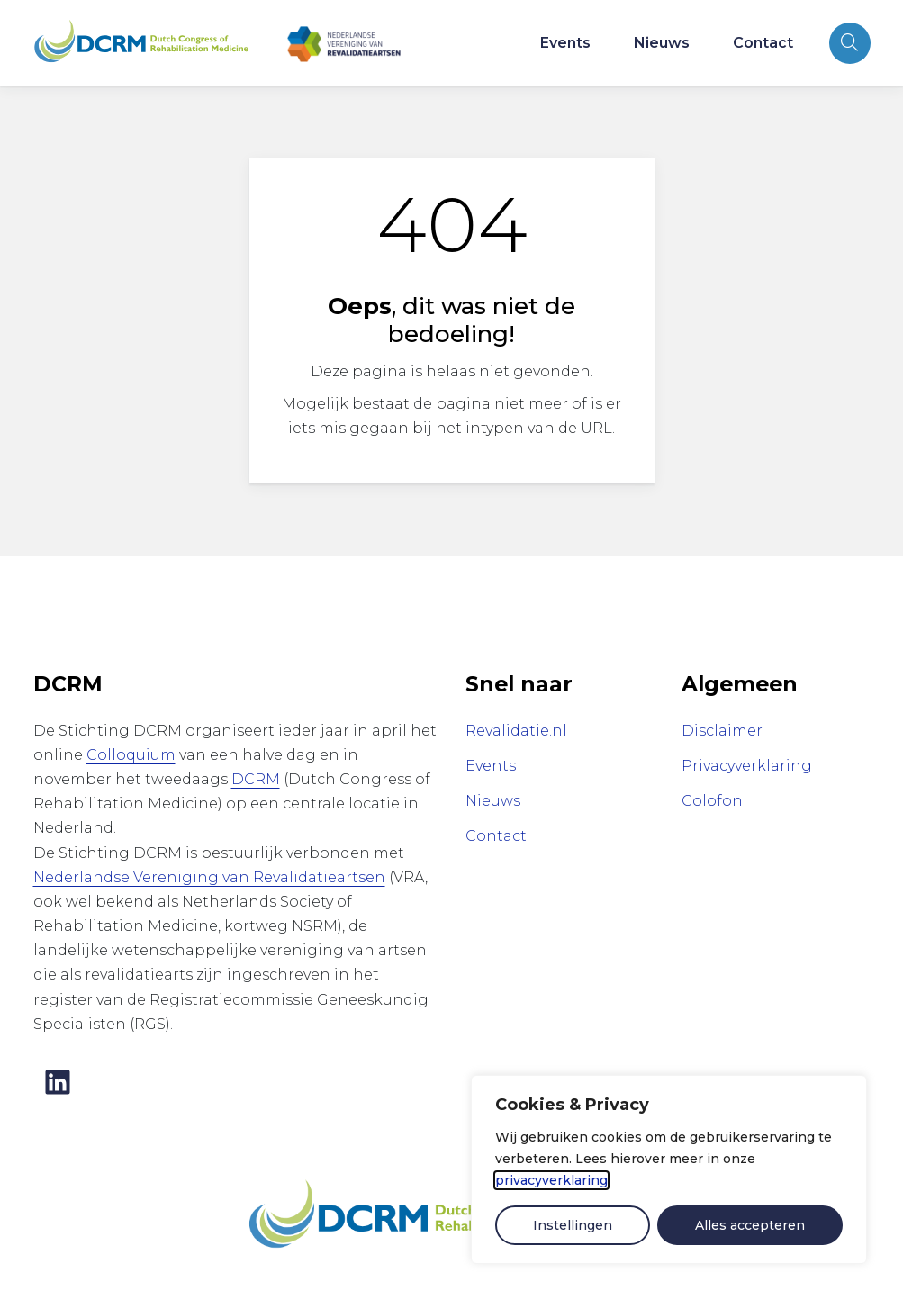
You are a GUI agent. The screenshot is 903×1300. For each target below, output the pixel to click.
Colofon (712, 800)
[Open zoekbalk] (850, 43)
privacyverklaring (551, 1180)
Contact (763, 42)
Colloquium (131, 754)
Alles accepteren (750, 1225)
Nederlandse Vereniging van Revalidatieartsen (209, 877)
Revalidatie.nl (516, 730)
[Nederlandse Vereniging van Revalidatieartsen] (344, 43)
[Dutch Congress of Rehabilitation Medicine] (421, 1214)
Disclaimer (722, 730)
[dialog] (669, 1169)
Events (565, 42)
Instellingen (572, 1225)
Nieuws (662, 42)
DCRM (255, 779)
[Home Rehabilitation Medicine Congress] (141, 43)
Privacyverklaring (747, 765)
